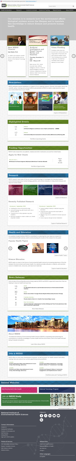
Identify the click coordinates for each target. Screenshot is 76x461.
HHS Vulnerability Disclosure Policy (10, 444)
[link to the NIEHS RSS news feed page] (41, 420)
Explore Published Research (59, 223)
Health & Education (6, 10)
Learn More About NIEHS (38, 344)
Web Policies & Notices (6, 448)
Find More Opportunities (38, 166)
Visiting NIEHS (4, 435)
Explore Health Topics (61, 255)
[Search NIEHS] (61, 6)
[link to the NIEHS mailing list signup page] (54, 415)
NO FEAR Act (43, 448)
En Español (42, 456)
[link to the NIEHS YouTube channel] (58, 415)
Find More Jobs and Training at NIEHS (56, 375)
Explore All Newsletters (60, 113)
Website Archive (5, 450)
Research (19, 10)
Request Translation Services (8, 446)
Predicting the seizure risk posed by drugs (20, 208)
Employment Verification (7, 429)
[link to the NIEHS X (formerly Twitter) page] (45, 415)
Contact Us (4, 427)
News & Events (57, 10)
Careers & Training (44, 10)
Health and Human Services (47, 444)
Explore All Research (61, 197)
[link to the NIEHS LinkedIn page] (50, 415)
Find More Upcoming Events (38, 139)
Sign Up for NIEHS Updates (7, 437)
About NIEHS (69, 10)
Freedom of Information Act (8, 431)
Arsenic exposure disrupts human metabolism (51, 218)
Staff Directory (4, 433)
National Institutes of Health (47, 446)
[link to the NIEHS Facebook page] (41, 415)
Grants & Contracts (31, 10)
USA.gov (42, 450)
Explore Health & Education (59, 268)
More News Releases (38, 309)
